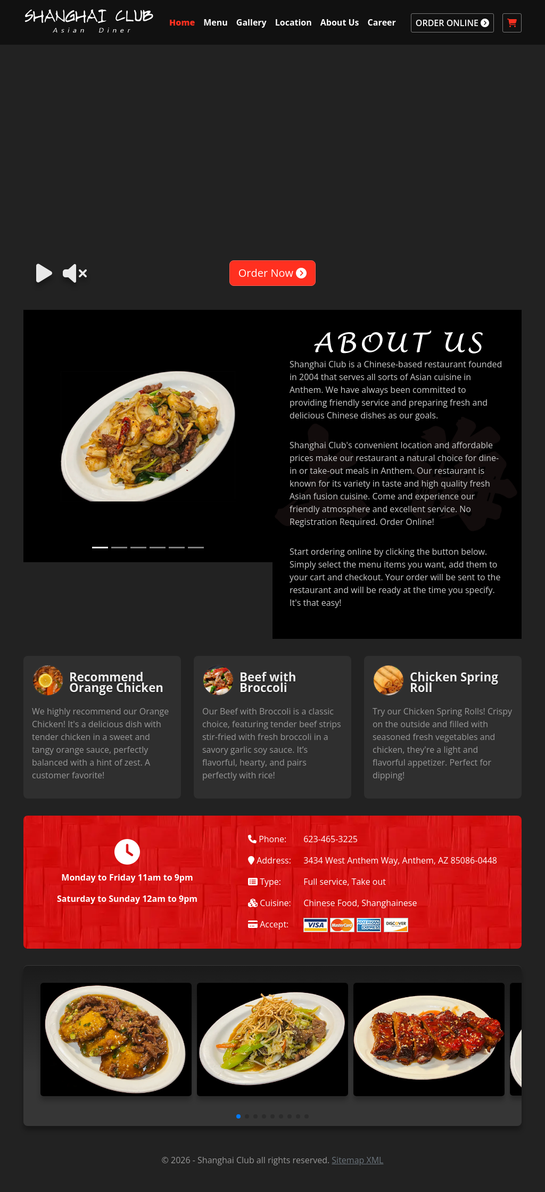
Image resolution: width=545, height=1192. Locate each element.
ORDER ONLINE (452, 23)
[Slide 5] (177, 547)
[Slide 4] (158, 547)
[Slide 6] (196, 547)
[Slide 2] (119, 547)
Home (182, 22)
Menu (215, 22)
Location (293, 22)
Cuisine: (269, 903)
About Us (339, 22)
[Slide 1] (100, 547)
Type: (264, 881)
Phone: (267, 839)
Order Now (272, 273)
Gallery (251, 22)
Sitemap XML (357, 1160)
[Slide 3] (138, 547)
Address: (269, 860)
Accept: (268, 924)
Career (382, 22)
